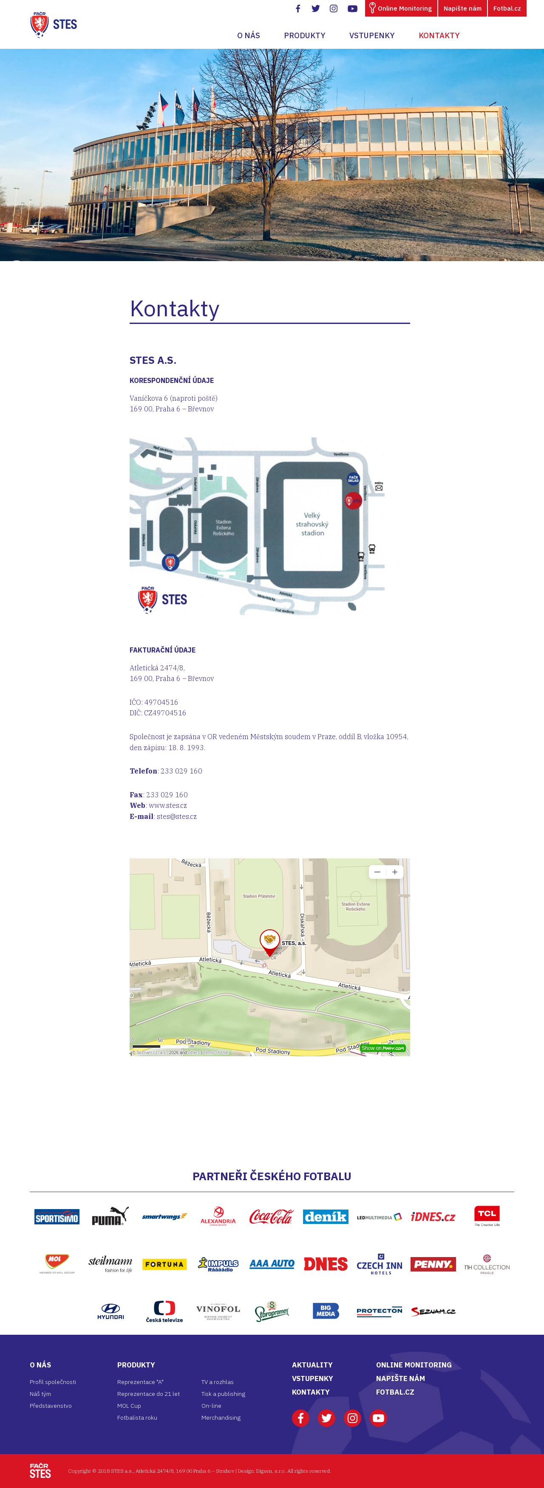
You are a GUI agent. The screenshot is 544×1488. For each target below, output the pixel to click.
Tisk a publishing (223, 1394)
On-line (211, 1405)
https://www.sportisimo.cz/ (57, 1197)
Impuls (218, 1244)
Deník (326, 1197)
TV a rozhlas (217, 1382)
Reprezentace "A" (140, 1382)
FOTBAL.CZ (395, 1392)
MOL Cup (129, 1405)
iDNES (433, 1197)
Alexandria (218, 1196)
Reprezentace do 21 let (148, 1394)
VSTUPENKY (312, 1378)
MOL (56, 1244)
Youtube (378, 1414)
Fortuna (164, 1244)
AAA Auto (272, 1244)
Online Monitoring (405, 8)
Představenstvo (51, 1405)
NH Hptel (487, 1244)
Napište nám (463, 8)
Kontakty (439, 35)
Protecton (379, 1292)
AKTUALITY (312, 1365)
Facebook (300, 1414)
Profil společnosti (53, 1382)
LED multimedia (380, 1197)
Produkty (305, 35)
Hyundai (110, 1291)
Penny (433, 1244)
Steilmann (110, 1244)
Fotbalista (131, 1417)
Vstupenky (372, 35)
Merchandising (221, 1417)
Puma (110, 1196)
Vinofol (218, 1292)
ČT (164, 1291)
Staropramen (272, 1291)
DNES (326, 1244)
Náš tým (40, 1394)
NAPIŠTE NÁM (400, 1378)
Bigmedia (326, 1291)
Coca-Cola (272, 1197)
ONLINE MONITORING (414, 1365)
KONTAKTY (311, 1392)
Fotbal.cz (507, 8)
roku (151, 1417)
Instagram (352, 1414)
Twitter (326, 1414)
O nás (248, 35)
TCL (487, 1196)
